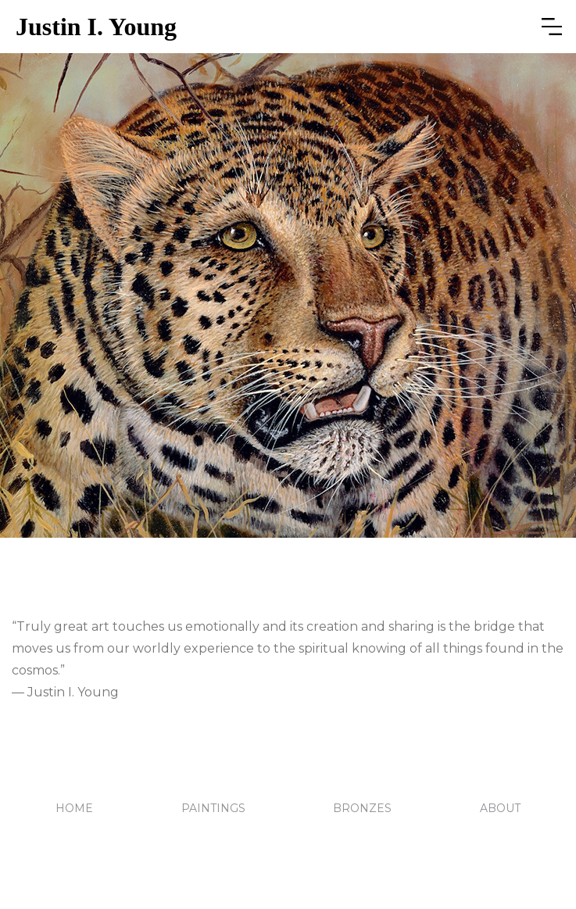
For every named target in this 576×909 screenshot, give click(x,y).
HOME (74, 808)
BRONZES (362, 808)
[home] (268, 27)
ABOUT (500, 808)
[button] (551, 26)
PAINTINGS (213, 808)
